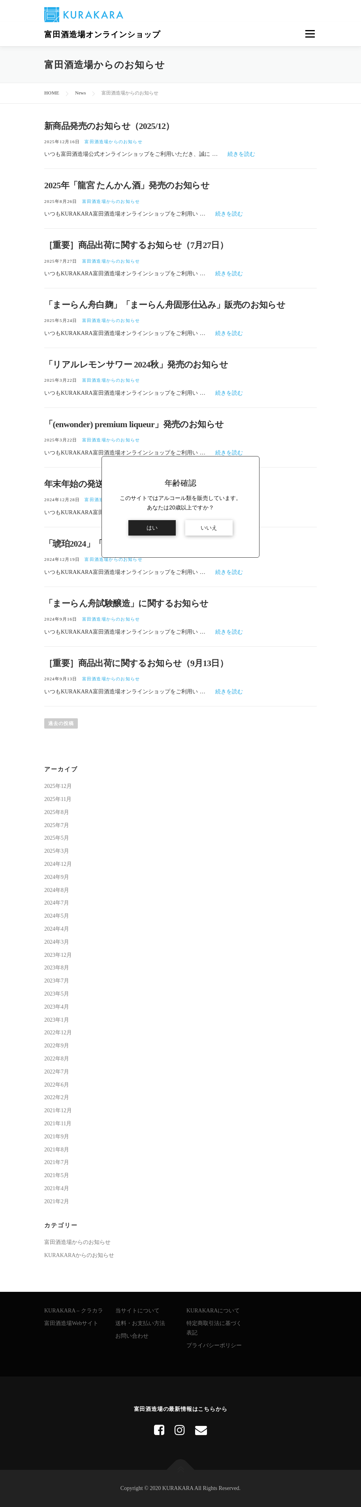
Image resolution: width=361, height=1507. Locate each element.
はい (152, 528)
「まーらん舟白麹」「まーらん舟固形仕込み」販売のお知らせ (164, 305)
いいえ (209, 528)
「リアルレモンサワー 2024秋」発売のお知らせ (136, 364)
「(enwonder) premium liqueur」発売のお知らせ (134, 424)
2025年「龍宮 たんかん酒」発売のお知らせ (126, 185)
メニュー (310, 34)
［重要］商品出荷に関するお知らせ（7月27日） (136, 245)
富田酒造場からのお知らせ (113, 141)
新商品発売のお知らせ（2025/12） (109, 126)
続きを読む (241, 154)
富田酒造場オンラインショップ (102, 34)
